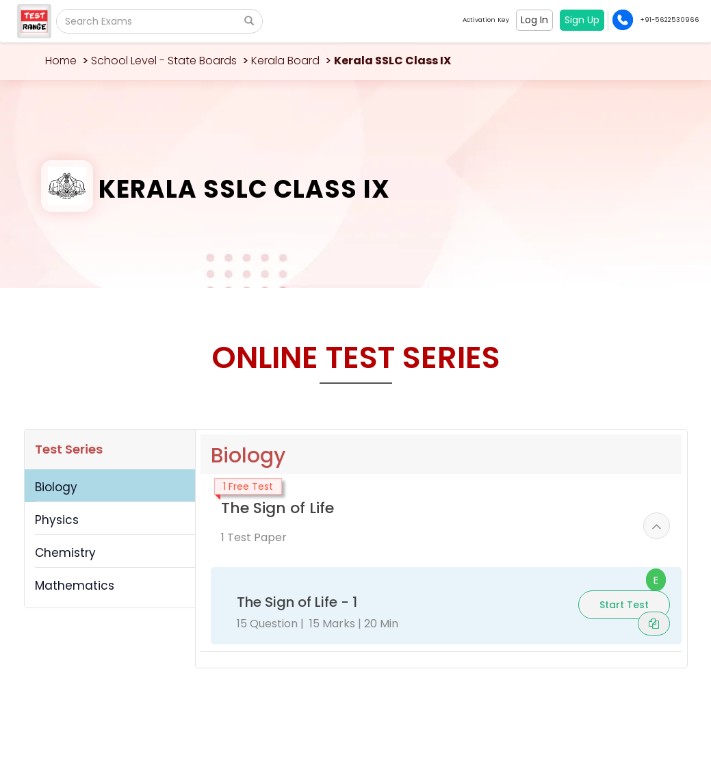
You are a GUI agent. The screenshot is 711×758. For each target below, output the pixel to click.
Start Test (624, 605)
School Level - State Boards (164, 60)
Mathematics (74, 585)
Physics (57, 520)
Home (61, 60)
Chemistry (65, 553)
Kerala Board (285, 60)
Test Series (69, 449)
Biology (56, 487)
